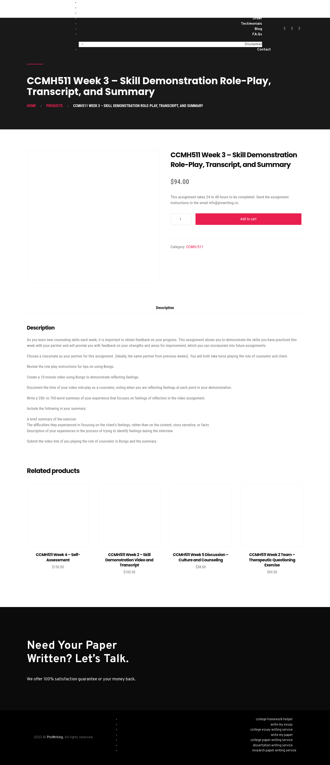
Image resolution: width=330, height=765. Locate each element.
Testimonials (251, 24)
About (257, 13)
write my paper (282, 735)
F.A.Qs (257, 34)
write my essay (282, 725)
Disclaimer (253, 44)
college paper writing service (272, 740)
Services (255, 8)
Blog (258, 29)
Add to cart (248, 219)
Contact (264, 50)
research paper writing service (274, 750)
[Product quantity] (181, 219)
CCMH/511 (194, 246)
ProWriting (55, 737)
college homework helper (274, 719)
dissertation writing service (273, 745)
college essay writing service (271, 730)
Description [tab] (165, 307)
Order (257, 18)
